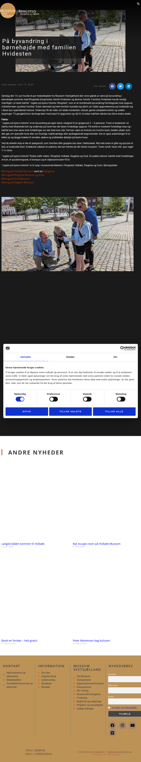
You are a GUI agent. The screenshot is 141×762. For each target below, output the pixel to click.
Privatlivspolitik (113, 754)
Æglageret (49, 171)
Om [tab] (115, 357)
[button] (90, 10)
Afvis (27, 411)
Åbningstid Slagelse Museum (17, 182)
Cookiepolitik (97, 754)
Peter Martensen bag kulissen (91, 640)
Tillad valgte (70, 411)
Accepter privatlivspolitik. (124, 707)
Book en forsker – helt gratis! (19, 640)
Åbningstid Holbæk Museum (17, 171)
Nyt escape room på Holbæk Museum (97, 544)
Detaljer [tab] (70, 357)
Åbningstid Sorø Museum (15, 178)
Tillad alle (114, 411)
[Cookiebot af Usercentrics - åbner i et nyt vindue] (122, 348)
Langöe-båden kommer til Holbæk (22, 544)
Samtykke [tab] (25, 357)
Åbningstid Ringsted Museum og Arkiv (22, 175)
